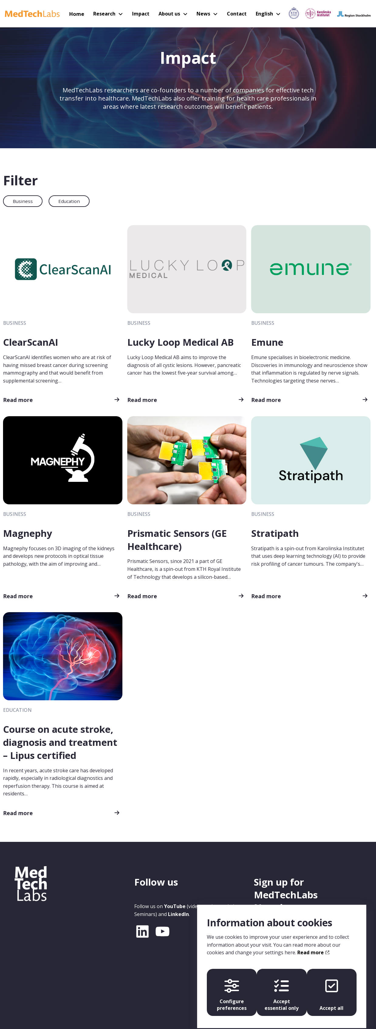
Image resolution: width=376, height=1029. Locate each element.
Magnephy (27, 533)
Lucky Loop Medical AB (180, 342)
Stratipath (275, 533)
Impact (141, 13)
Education (69, 201)
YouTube (175, 905)
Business (23, 201)
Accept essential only (282, 989)
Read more (18, 399)
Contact (235, 13)
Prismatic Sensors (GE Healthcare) (177, 539)
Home (79, 13)
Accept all (333, 989)
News (203, 13)
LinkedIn (178, 912)
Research (106, 13)
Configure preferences (230, 989)
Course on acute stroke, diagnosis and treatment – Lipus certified (60, 741)
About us (169, 13)
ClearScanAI (30, 342)
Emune (267, 342)
